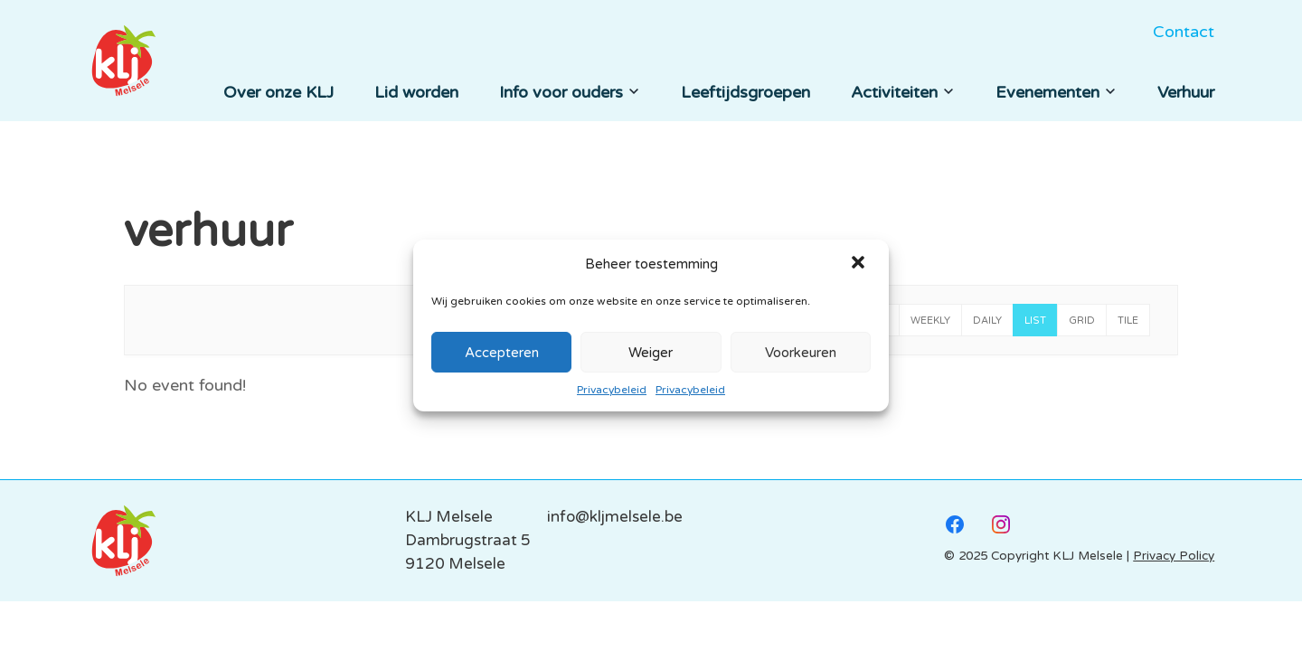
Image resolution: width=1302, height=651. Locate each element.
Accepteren (502, 352)
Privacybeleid (611, 389)
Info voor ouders (569, 92)
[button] (860, 264)
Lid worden (416, 92)
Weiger (650, 352)
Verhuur (1185, 92)
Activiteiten (903, 92)
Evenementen (1056, 92)
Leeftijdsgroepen (745, 92)
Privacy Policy (1173, 556)
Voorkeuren (800, 352)
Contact (1183, 32)
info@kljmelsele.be (615, 516)
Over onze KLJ (278, 92)
